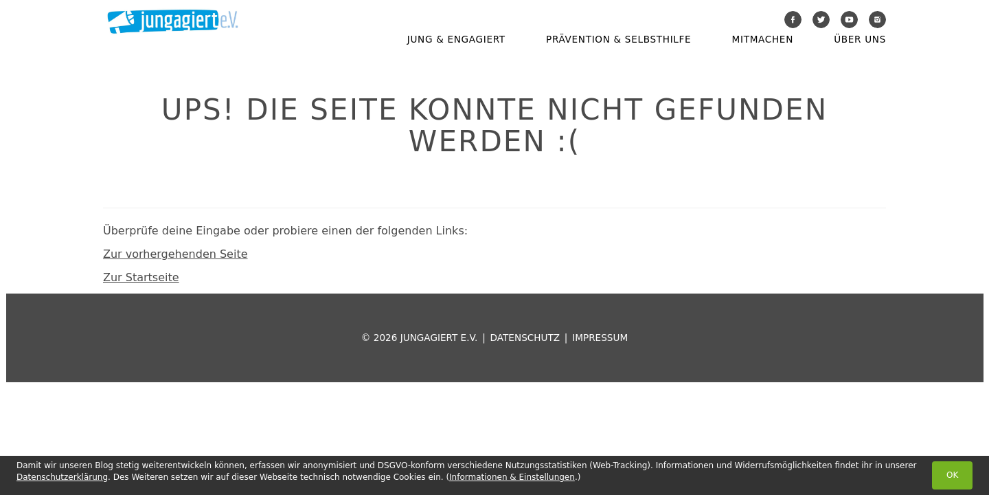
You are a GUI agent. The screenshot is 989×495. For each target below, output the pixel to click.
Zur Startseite (141, 277)
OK (952, 475)
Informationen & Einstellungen (512, 477)
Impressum (600, 337)
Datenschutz (525, 337)
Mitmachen (762, 39)
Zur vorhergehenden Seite (175, 254)
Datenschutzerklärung (62, 477)
